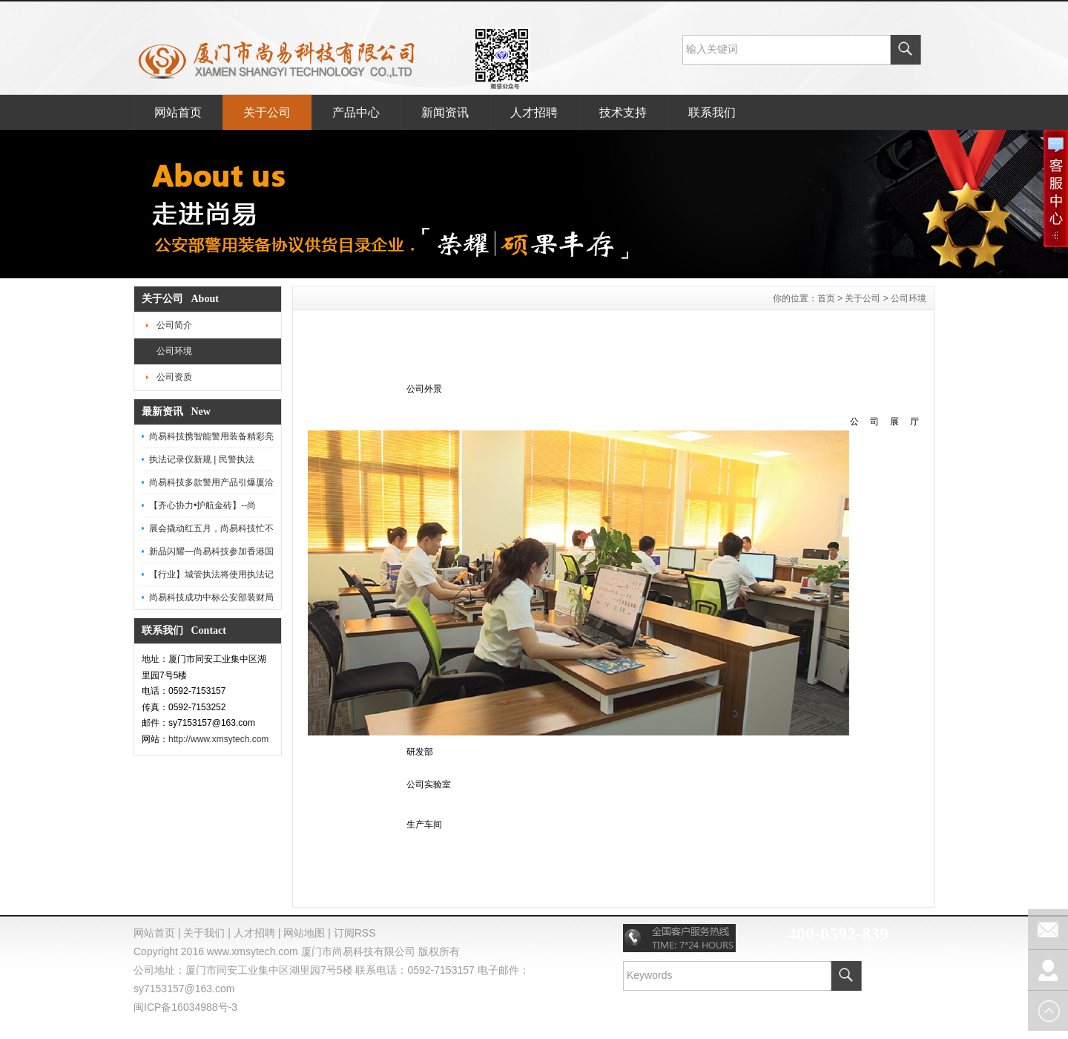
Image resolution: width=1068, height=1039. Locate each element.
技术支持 (623, 112)
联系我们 (712, 112)
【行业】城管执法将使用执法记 (211, 574)
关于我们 (204, 933)
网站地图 (304, 933)
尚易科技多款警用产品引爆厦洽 (211, 482)
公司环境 (174, 351)
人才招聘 (534, 112)
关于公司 (267, 112)
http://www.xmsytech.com (218, 739)
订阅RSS (355, 933)
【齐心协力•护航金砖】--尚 (202, 505)
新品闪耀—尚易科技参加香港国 (211, 551)
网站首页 (178, 112)
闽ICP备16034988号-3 (185, 1007)
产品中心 (356, 112)
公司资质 (174, 377)
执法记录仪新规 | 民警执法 (201, 459)
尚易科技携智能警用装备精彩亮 (211, 436)
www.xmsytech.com (252, 951)
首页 (826, 298)
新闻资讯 (445, 112)
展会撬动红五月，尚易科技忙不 (211, 528)
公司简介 (174, 325)
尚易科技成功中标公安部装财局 (211, 597)
